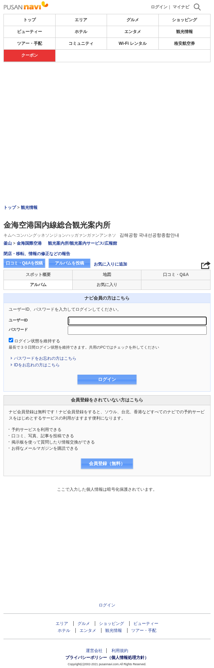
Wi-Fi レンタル (132, 43)
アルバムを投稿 (69, 263)
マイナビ (181, 7)
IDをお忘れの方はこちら (37, 364)
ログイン (159, 7)
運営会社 (94, 650)
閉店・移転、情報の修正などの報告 (36, 253)
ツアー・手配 (29, 43)
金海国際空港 (29, 243)
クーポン (29, 55)
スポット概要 (38, 274)
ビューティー (29, 31)
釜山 (7, 243)
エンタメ (132, 31)
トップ (29, 19)
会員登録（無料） (107, 463)
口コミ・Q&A (176, 274)
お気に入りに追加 (110, 264)
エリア (81, 19)
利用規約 (120, 650)
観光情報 (184, 31)
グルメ (132, 19)
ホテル (81, 31)
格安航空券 (184, 43)
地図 (107, 274)
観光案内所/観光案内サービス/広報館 (82, 243)
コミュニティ (80, 43)
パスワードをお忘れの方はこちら (45, 358)
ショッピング (184, 19)
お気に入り (107, 284)
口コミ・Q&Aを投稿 (24, 263)
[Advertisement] (107, 114)
